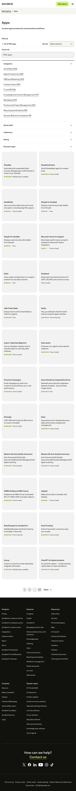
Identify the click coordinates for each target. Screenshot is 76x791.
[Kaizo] (56, 421)
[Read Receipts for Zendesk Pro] (19, 528)
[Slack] (19, 276)
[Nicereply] (19, 421)
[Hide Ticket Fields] (19, 311)
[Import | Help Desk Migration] (19, 347)
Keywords (6, 50)
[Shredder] (19, 169)
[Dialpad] (56, 494)
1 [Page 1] (24, 589)
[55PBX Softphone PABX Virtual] (19, 494)
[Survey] (19, 563)
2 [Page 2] (29, 589)
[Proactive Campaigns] (19, 384)
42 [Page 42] (39, 589)
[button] (36, 63)
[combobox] (61, 44)
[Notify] (56, 311)
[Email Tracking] (56, 528)
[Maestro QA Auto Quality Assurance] (19, 458)
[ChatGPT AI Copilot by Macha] (56, 563)
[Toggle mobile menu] (72, 4)
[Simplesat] (56, 276)
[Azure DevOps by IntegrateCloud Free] (56, 384)
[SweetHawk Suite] (56, 169)
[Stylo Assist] (56, 347)
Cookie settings (42, 782)
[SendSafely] (19, 205)
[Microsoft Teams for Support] (56, 240)
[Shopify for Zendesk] (56, 205)
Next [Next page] (48, 589)
